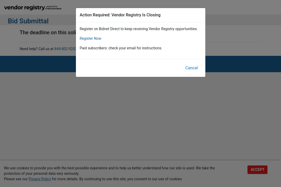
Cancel (191, 67)
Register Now (90, 38)
